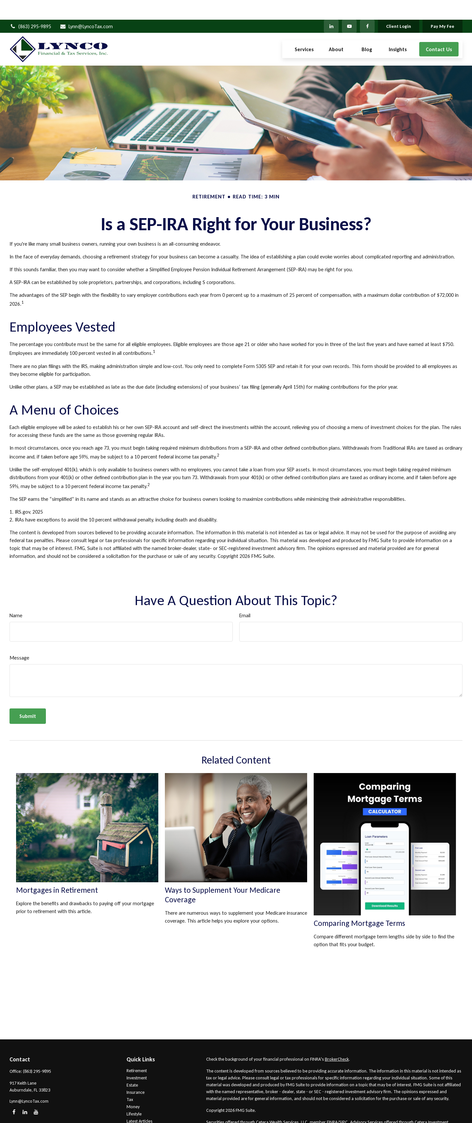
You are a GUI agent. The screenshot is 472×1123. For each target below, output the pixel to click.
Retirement (137, 1051)
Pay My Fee (442, 7)
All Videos (136, 1109)
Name (16, 596)
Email (244, 596)
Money (133, 1087)
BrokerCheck (337, 1039)
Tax (130, 1080)
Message (19, 638)
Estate (132, 1065)
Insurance (136, 1072)
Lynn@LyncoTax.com (86, 7)
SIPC (343, 1102)
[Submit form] (28, 696)
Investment (137, 1058)
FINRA (332, 1102)
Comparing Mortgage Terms (359, 903)
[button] (304, 30)
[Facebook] (367, 6)
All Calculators (140, 1116)
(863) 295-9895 (30, 7)
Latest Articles (139, 1101)
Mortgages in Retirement (57, 870)
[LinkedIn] (331, 6)
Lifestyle (134, 1094)
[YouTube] (349, 6)
